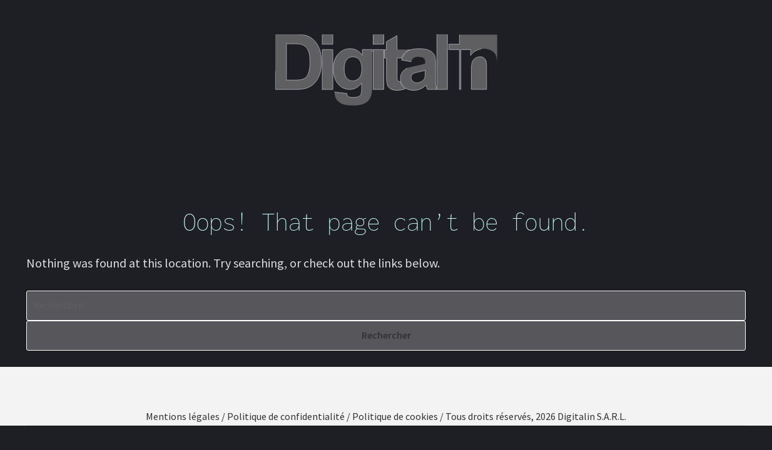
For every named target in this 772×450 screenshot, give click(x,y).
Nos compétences (333, 144)
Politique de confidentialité (286, 416)
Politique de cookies (395, 416)
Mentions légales (183, 416)
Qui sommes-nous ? (209, 144)
